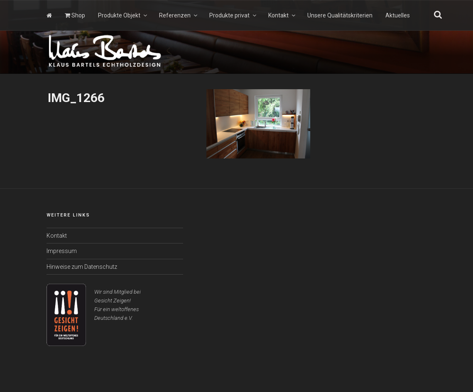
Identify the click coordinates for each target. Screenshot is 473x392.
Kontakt (282, 15)
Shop (75, 15)
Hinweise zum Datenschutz (82, 266)
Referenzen (179, 15)
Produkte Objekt (123, 15)
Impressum (62, 251)
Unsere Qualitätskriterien (340, 15)
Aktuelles (397, 15)
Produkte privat (233, 15)
